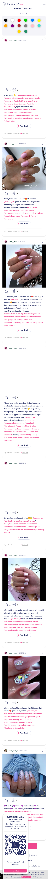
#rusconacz (35, 115)
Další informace (36, 877)
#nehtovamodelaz (23, 115)
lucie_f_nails (13, 40)
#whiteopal (16, 719)
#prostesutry (9, 440)
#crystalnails (29, 423)
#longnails (28, 817)
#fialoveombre (20, 526)
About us (34, 855)
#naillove (17, 112)
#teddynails (8, 98)
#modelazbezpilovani (12, 216)
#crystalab (8, 719)
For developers (19, 860)
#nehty (35, 101)
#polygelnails (36, 624)
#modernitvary (25, 434)
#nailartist (18, 101)
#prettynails (24, 118)
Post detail (22, 126)
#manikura (34, 431)
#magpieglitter (9, 325)
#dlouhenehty (30, 420)
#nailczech (28, 319)
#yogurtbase (32, 207)
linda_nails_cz (13, 751)
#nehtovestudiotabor (12, 213)
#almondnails (38, 817)
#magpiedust (29, 98)
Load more (24, 846)
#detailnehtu (26, 719)
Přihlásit (25, 133)
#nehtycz (20, 319)
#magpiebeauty (37, 814)
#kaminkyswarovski (11, 722)
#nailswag (15, 118)
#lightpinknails (9, 426)
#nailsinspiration (19, 630)
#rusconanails (16, 317)
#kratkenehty (19, 627)
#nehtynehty (9, 104)
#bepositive (32, 95)
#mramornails (9, 423)
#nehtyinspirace (20, 104)
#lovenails (21, 725)
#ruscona (7, 118)
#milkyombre (28, 529)
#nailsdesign (8, 101)
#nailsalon (34, 109)
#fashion (24, 112)
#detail (41, 714)
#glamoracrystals (25, 322)
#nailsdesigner (33, 437)
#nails (37, 98)
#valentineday (9, 121)
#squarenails (23, 95)
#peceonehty (39, 529)
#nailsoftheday (32, 104)
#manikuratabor (30, 524)
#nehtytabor (27, 101)
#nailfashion (8, 112)
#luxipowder (26, 624)
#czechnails (8, 437)
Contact (29, 860)
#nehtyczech (25, 216)
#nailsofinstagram (21, 820)
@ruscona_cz (9, 202)
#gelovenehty (30, 725)
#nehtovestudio (10, 115)
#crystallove (19, 423)
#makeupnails (18, 98)
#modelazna (8, 434)
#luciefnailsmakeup (11, 109)
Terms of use (24, 855)
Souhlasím (26, 877)
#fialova (7, 532)
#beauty (31, 112)
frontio (37, 866)
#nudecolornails (25, 722)
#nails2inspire (24, 109)
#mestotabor (19, 210)
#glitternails (29, 210)
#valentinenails (35, 118)
